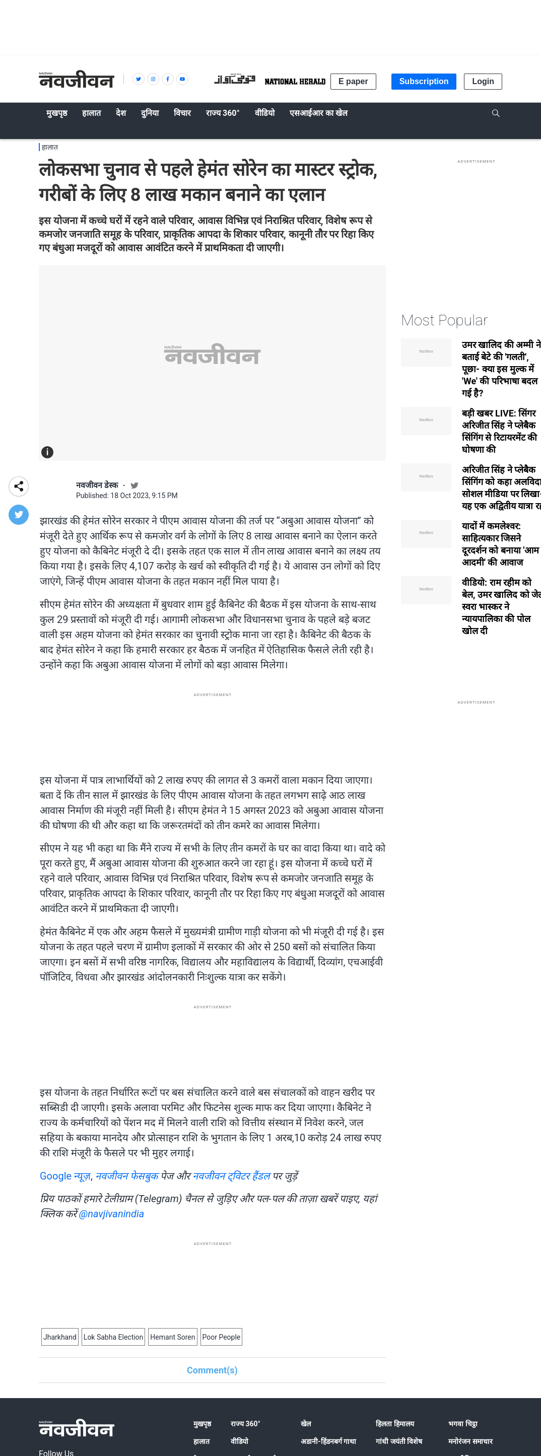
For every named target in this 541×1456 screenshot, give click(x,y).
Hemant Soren (172, 1337)
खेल (306, 1424)
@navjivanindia (111, 1214)
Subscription (424, 81)
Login (483, 81)
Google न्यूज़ (65, 1176)
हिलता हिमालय (395, 1424)
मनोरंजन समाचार (470, 1441)
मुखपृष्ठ (202, 1424)
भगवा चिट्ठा (462, 1424)
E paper (353, 81)
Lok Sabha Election (114, 1337)
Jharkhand (60, 1337)
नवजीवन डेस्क (97, 485)
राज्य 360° (245, 1424)
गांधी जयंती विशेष (399, 1441)
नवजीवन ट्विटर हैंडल (231, 1176)
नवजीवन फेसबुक (126, 1176)
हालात (50, 147)
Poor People (221, 1337)
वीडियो (239, 1441)
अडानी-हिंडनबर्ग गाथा (328, 1441)
